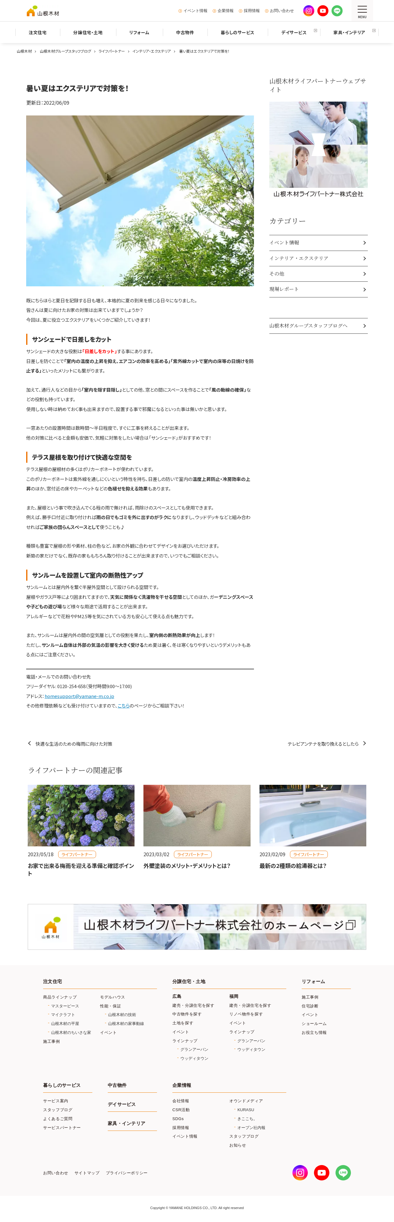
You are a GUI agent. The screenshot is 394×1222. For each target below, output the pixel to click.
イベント (108, 1032)
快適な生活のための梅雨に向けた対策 (73, 743)
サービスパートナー (62, 1127)
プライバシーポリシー (127, 1173)
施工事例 (51, 1041)
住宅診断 (310, 1006)
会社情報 (180, 1101)
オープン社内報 (251, 1127)
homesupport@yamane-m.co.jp (79, 696)
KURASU (245, 1109)
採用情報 (252, 11)
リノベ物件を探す (246, 1014)
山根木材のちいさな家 (71, 1032)
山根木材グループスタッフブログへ (308, 325)
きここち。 (247, 1118)
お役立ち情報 (314, 1032)
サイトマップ (87, 1173)
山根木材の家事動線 (126, 1023)
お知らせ (237, 1145)
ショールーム (314, 1023)
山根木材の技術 (122, 1014)
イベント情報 (195, 11)
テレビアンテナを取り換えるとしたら (323, 743)
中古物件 (117, 1085)
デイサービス (122, 1104)
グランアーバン (194, 1049)
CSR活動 (181, 1109)
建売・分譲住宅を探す (193, 1005)
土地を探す (182, 1023)
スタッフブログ (58, 1109)
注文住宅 (52, 981)
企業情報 (226, 11)
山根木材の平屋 (65, 1023)
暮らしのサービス (62, 1085)
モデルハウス (112, 997)
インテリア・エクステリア (298, 258)
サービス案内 (55, 1101)
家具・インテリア (126, 1123)
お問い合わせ (282, 11)
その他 (276, 273)
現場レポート (284, 288)
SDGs (178, 1118)
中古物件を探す (187, 1014)
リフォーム (313, 981)
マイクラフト (63, 1014)
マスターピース (65, 1006)
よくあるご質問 (58, 1118)
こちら (124, 705)
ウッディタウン (194, 1058)
